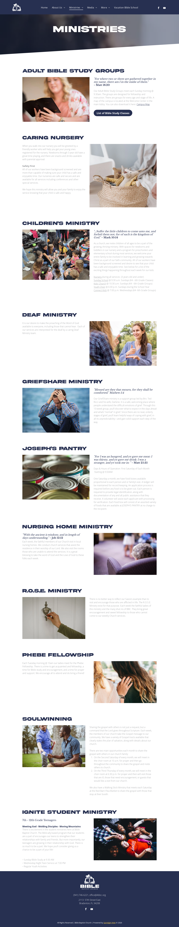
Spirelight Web (110, 922)
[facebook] (158, 8)
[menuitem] (44, 7)
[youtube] (164, 8)
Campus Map (143, 104)
